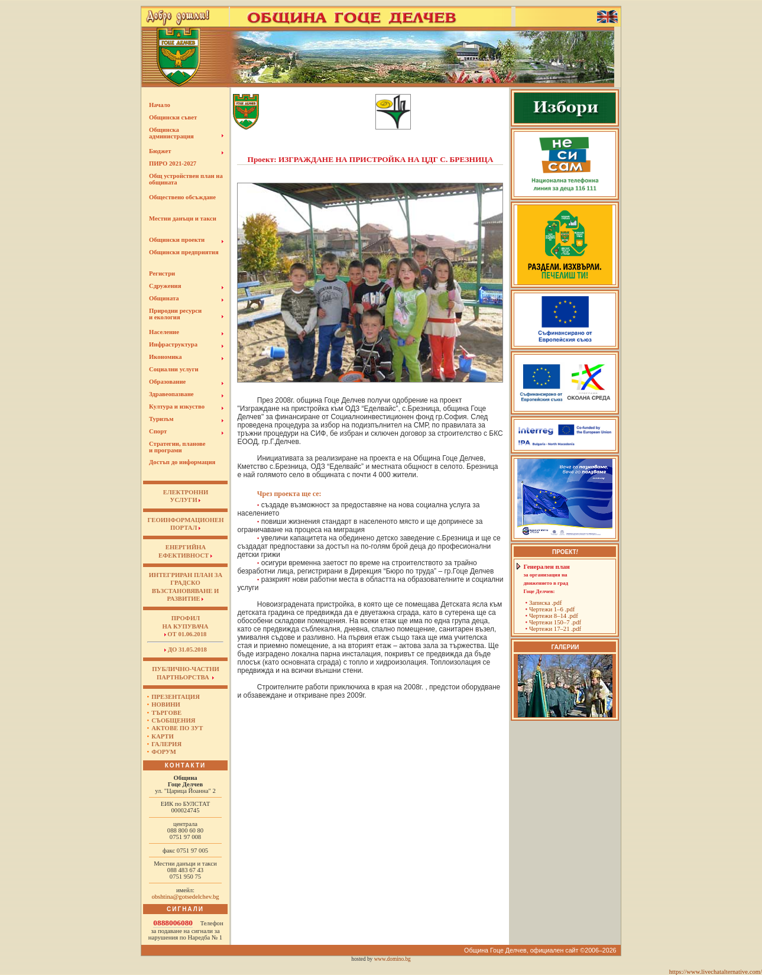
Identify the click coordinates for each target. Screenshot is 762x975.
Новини (165, 704)
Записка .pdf (545, 603)
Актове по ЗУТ (177, 728)
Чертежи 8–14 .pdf (553, 616)
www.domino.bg (392, 959)
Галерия (166, 744)
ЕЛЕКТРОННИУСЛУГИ (185, 496)
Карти (162, 736)
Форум (163, 752)
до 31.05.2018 (185, 649)
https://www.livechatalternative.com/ (715, 971)
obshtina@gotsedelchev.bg (185, 896)
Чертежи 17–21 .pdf (555, 629)
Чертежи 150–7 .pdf (555, 622)
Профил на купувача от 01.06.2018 (185, 626)
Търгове (166, 713)
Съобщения (173, 720)
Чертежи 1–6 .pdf (552, 609)
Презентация (175, 697)
